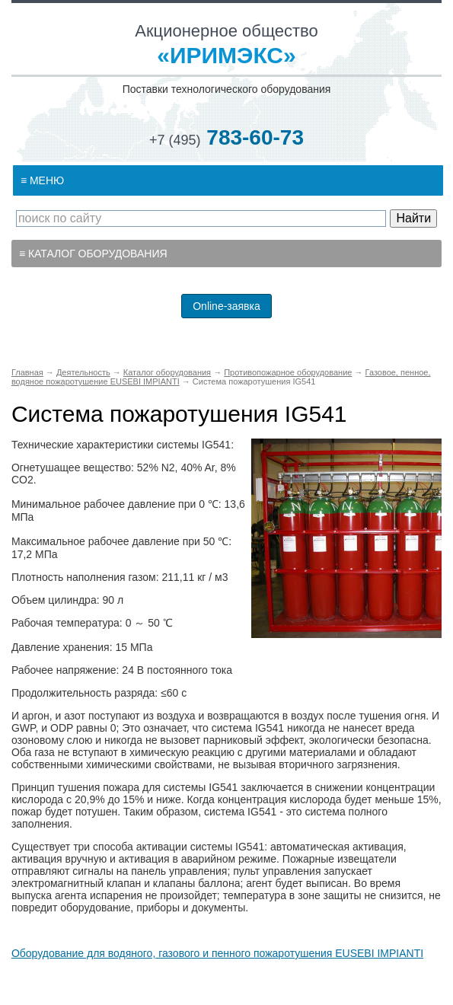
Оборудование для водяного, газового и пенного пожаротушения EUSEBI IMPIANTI (217, 953)
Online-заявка (226, 306)
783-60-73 (226, 137)
